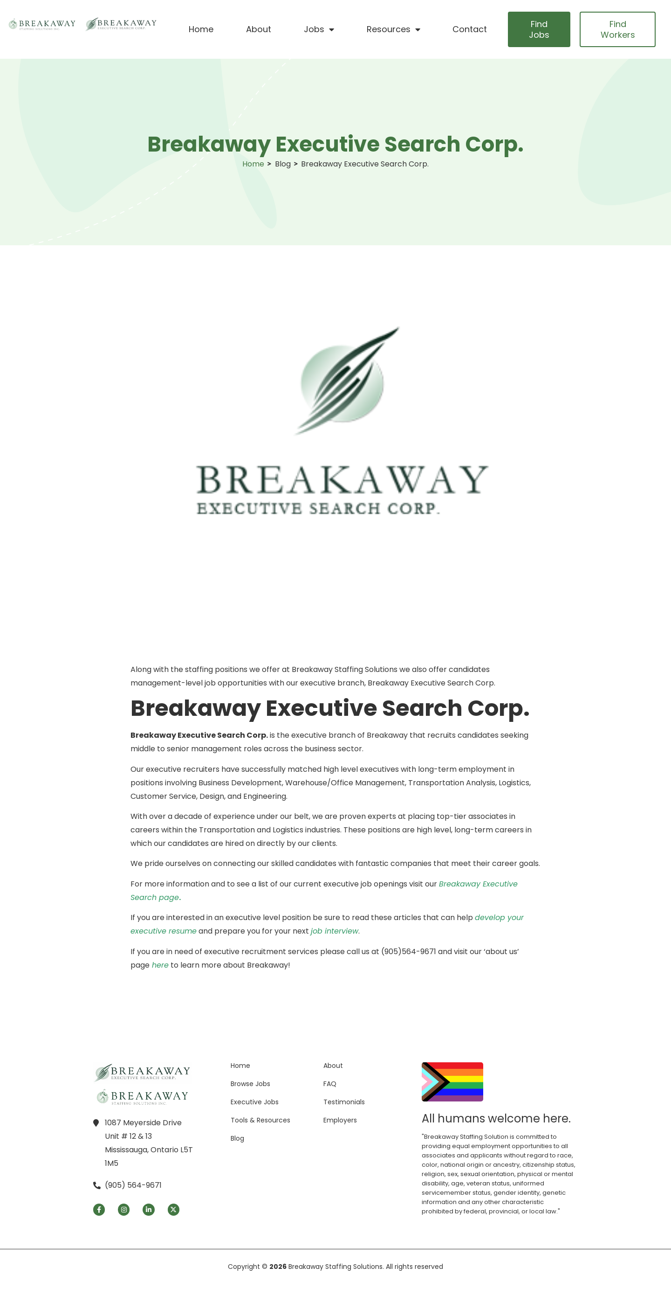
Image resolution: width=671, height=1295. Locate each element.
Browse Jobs (250, 1083)
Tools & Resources (260, 1120)
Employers (340, 1120)
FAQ (329, 1083)
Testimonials (344, 1102)
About (258, 29)
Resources (393, 29)
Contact (469, 29)
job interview (334, 931)
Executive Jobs (255, 1102)
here (160, 965)
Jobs (319, 29)
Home (201, 29)
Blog (237, 1138)
